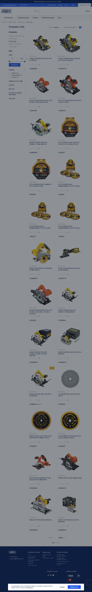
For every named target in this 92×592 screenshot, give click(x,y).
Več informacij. (29, 587)
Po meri (62, 587)
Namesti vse (74, 587)
